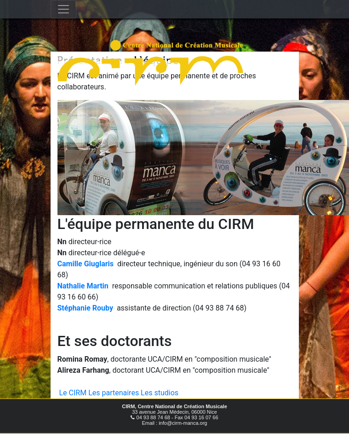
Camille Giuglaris (85, 263)
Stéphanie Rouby (85, 308)
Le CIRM (73, 392)
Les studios (159, 392)
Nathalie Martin (83, 286)
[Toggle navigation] (63, 9)
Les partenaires (113, 392)
